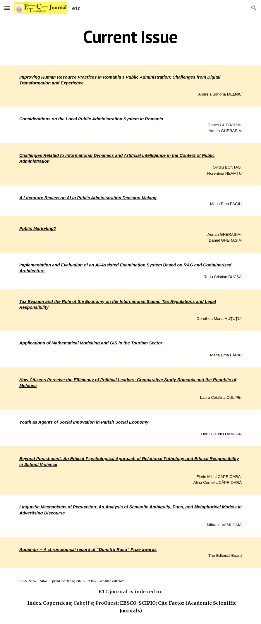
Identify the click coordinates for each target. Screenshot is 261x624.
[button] (7, 8)
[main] (130, 36)
